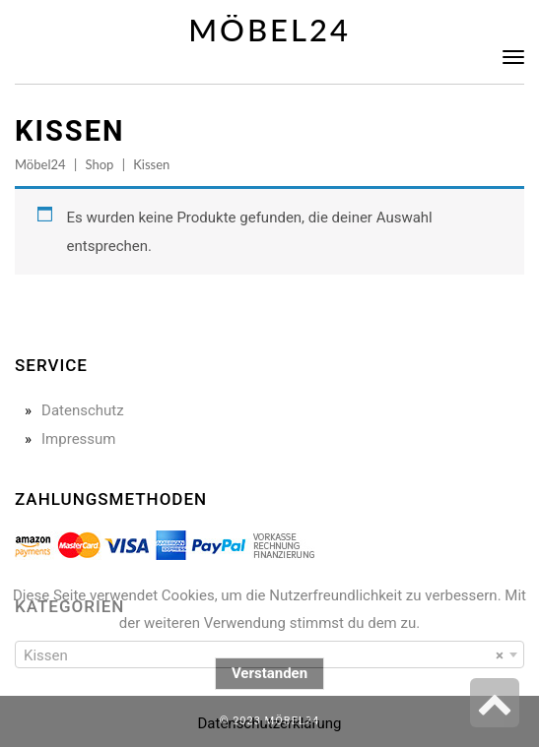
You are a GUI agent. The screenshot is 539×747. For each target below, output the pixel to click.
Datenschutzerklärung (269, 723)
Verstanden (269, 673)
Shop (99, 164)
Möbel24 (269, 30)
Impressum (78, 439)
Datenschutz (82, 410)
